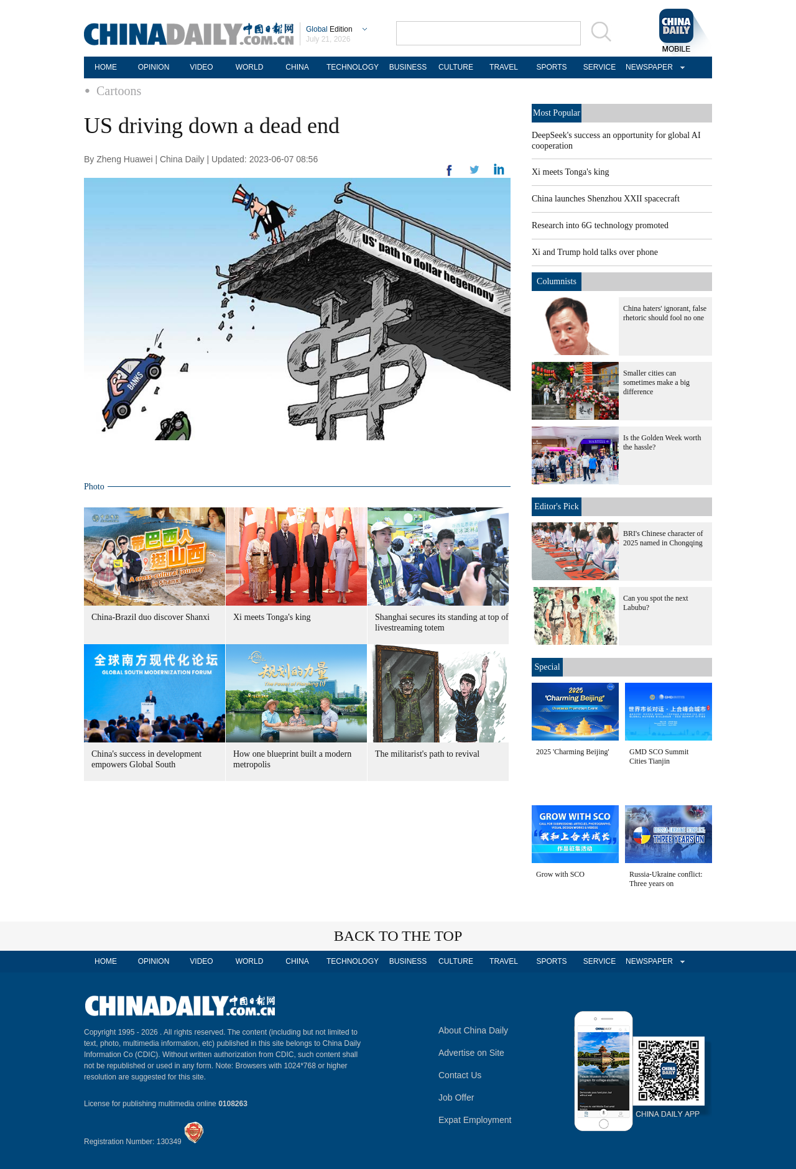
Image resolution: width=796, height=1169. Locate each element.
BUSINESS (408, 67)
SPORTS (551, 67)
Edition (329, 29)
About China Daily (473, 1030)
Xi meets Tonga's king (272, 617)
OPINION (154, 67)
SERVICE (599, 67)
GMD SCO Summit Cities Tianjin (658, 756)
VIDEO (201, 67)
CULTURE (455, 67)
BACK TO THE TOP (398, 936)
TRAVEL (503, 67)
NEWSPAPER (647, 67)
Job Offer (456, 1097)
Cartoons (118, 91)
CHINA (296, 67)
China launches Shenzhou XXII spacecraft (606, 198)
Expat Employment (475, 1120)
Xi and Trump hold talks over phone (595, 252)
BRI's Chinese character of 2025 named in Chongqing (663, 538)
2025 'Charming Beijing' (572, 751)
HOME (106, 67)
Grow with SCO (560, 874)
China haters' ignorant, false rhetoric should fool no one (664, 313)
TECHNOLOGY (352, 67)
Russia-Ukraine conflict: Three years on (666, 879)
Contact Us (459, 1075)
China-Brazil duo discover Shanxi (150, 617)
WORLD (250, 67)
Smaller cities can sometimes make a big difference (656, 382)
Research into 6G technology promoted (600, 225)
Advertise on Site (471, 1053)
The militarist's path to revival (427, 754)
